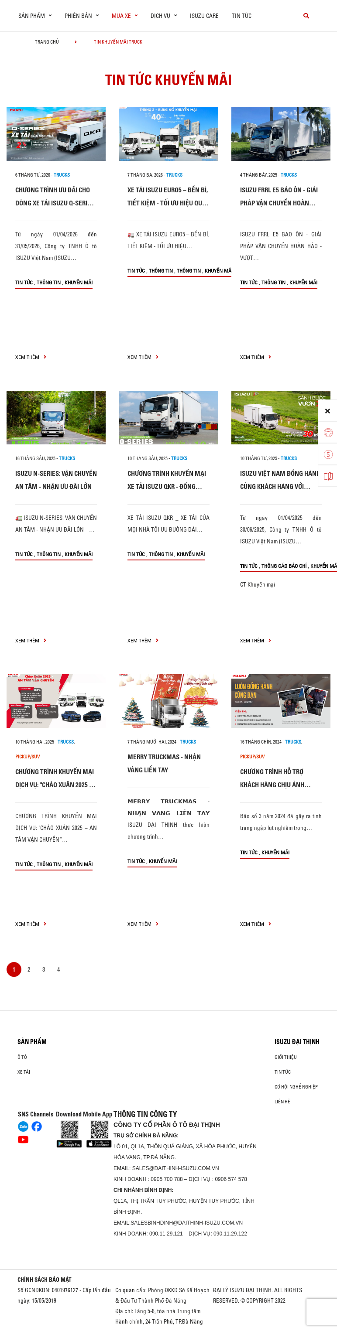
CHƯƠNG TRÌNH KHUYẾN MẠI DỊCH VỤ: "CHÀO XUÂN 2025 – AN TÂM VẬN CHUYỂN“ (54, 785)
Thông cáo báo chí (283, 566)
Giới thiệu (286, 1057)
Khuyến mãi (79, 282)
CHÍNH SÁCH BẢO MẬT (44, 1279)
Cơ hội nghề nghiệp (296, 1087)
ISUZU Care (204, 15)
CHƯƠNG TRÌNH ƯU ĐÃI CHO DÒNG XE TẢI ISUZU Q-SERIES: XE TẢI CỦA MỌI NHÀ (55, 203)
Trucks (62, 175)
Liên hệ (282, 1102)
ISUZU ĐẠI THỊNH (297, 1042)
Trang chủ (47, 42)
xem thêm (30, 357)
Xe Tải (23, 1072)
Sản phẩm (32, 1042)
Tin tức (241, 15)
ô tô (22, 1057)
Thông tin (49, 282)
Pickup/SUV (27, 757)
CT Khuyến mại (257, 584)
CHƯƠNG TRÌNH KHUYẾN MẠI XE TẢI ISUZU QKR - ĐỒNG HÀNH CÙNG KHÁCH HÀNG (166, 486)
